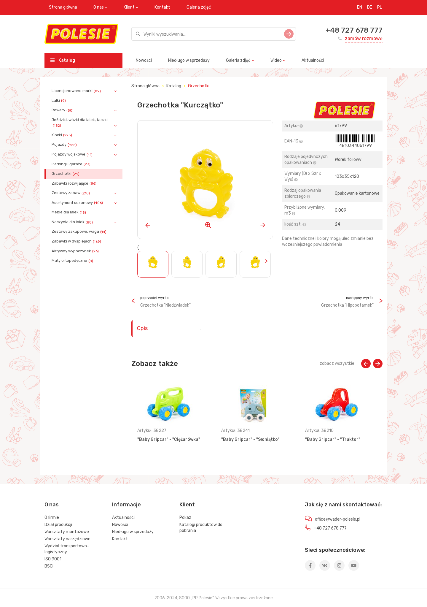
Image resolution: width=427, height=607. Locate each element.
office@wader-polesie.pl (337, 519)
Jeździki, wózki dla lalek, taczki (80, 123)
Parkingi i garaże (72, 164)
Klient (129, 7)
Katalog (62, 60)
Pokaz (185, 517)
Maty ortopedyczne (73, 260)
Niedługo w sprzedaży (189, 60)
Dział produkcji (58, 524)
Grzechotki (66, 173)
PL (379, 7)
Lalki (59, 100)
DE (369, 7)
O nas (98, 7)
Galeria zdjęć (199, 7)
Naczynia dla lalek (73, 222)
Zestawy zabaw (71, 193)
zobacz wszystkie (337, 363)
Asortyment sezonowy (78, 202)
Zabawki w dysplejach (77, 241)
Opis (142, 328)
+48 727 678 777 (354, 30)
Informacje (126, 504)
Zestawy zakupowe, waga (80, 231)
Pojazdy (65, 144)
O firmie (51, 517)
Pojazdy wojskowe (73, 154)
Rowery (63, 110)
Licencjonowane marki (77, 90)
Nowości (144, 60)
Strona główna (63, 7)
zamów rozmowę (364, 38)
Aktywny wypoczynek (76, 251)
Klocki (62, 135)
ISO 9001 (52, 559)
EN (359, 7)
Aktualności (313, 60)
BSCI (48, 566)
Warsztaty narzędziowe (67, 538)
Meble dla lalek (69, 212)
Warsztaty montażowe (66, 531)
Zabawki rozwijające (75, 183)
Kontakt (162, 7)
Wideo (276, 60)
